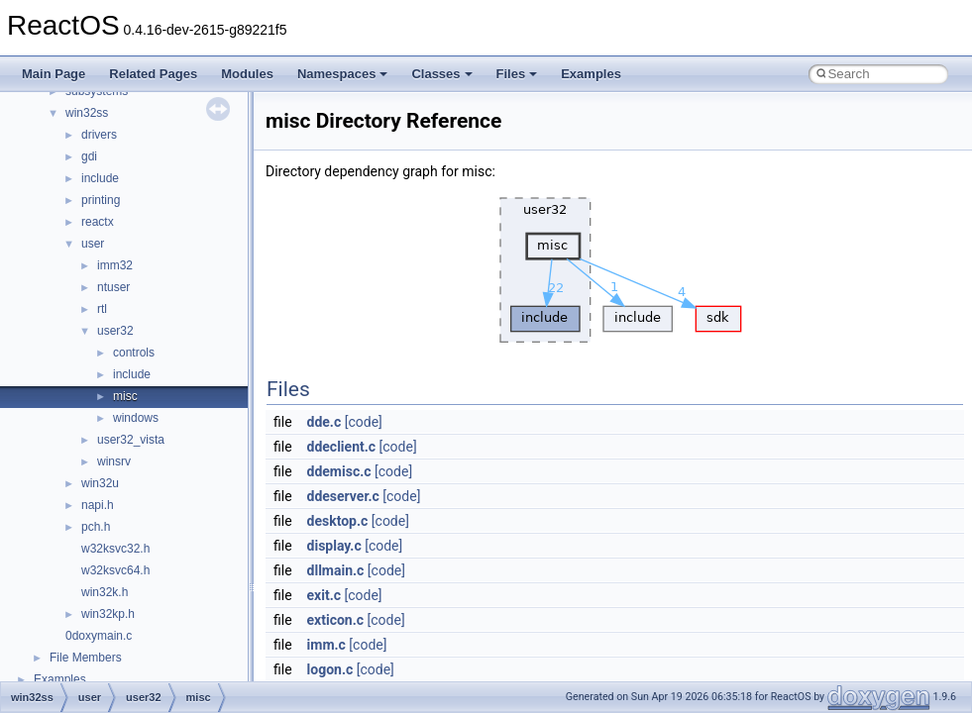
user (92, 244)
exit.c (324, 595)
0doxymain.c (98, 636)
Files (517, 73)
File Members (86, 657)
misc (125, 396)
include (100, 178)
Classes (441, 73)
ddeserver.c (343, 496)
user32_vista (130, 440)
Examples (591, 73)
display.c (334, 546)
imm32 (115, 265)
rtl (102, 309)
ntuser (113, 287)
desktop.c (338, 521)
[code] (363, 422)
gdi (89, 156)
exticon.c (336, 620)
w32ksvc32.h (115, 549)
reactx (97, 222)
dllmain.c (336, 570)
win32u (100, 483)
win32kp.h (108, 614)
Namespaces (342, 73)
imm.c (326, 645)
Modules (247, 73)
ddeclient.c (342, 447)
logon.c (330, 669)
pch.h (95, 527)
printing (100, 200)
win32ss (86, 113)
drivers (99, 135)
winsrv (114, 461)
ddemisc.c (339, 471)
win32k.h (104, 592)
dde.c (324, 422)
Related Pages (153, 73)
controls (134, 352)
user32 (115, 331)
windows (136, 418)
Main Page (53, 73)
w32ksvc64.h (115, 570)
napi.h (97, 505)
